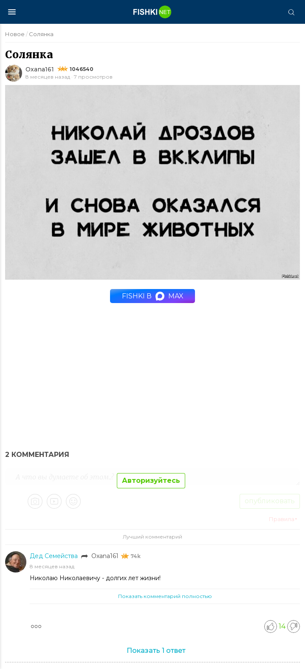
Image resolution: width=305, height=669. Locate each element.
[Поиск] (291, 12)
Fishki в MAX (153, 296)
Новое (15, 34)
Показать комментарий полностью (165, 596)
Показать (156, 650)
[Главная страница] (152, 12)
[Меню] (12, 12)
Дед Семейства (54, 556)
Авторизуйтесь (151, 480)
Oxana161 (39, 69)
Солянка (41, 34)
